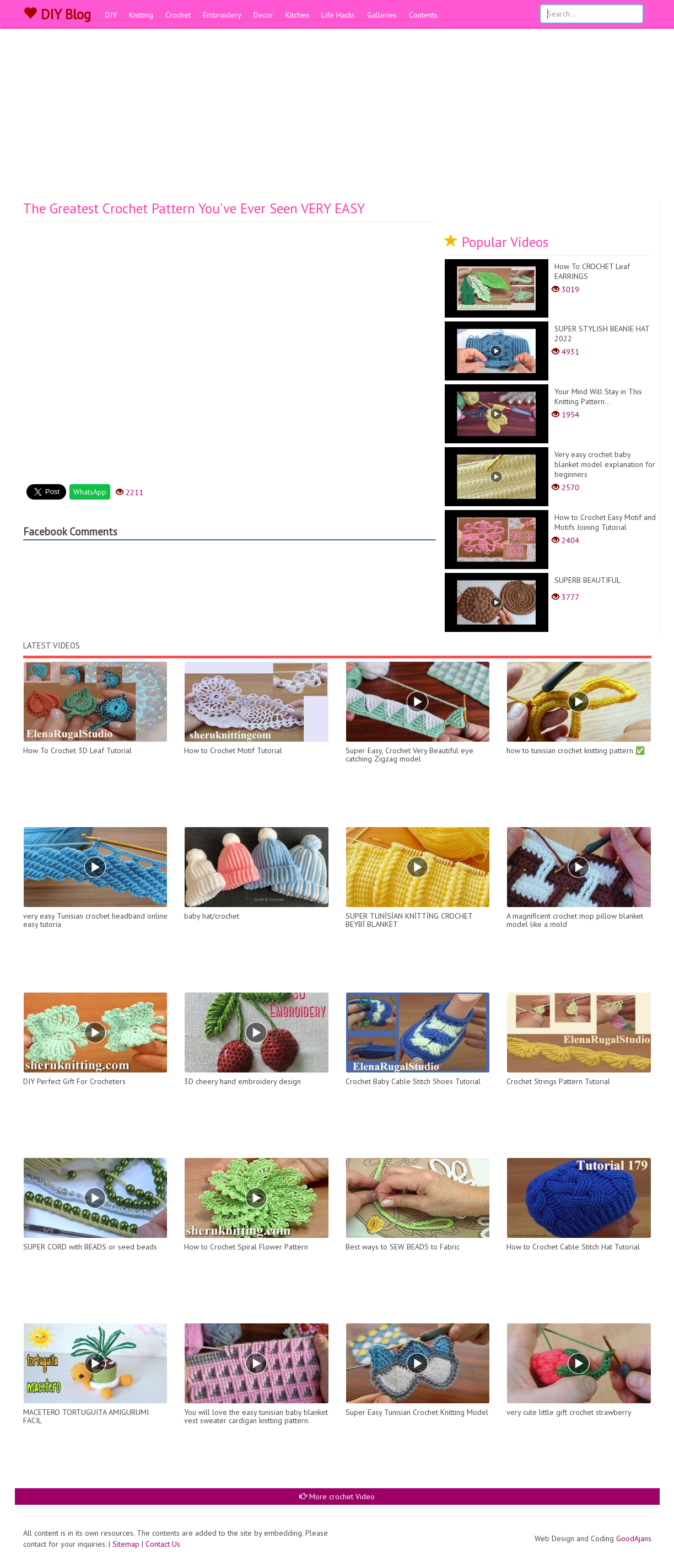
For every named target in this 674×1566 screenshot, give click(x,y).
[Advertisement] (337, 118)
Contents (423, 15)
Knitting (141, 15)
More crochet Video (337, 1496)
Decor (263, 15)
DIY (111, 15)
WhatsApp (89, 492)
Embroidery (222, 15)
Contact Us (162, 1544)
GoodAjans (633, 1538)
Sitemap (125, 1544)
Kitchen (297, 15)
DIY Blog (57, 14)
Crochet (178, 15)
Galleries (382, 15)
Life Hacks (338, 15)
